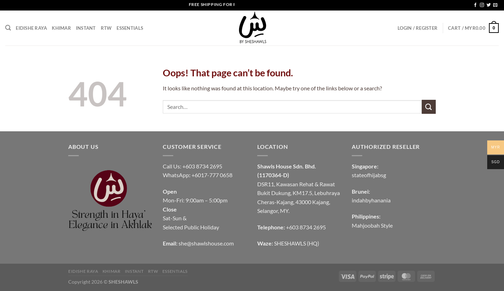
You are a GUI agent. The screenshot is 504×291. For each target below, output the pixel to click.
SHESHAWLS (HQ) (296, 243)
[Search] (8, 28)
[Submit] (429, 106)
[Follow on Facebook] (475, 5)
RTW (106, 28)
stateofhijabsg (369, 175)
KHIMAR (61, 28)
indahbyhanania (371, 200)
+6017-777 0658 (211, 175)
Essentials (130, 28)
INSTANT (86, 28)
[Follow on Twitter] (488, 5)
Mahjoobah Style (372, 225)
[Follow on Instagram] (482, 5)
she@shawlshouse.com (206, 243)
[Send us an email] (495, 5)
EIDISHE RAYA (31, 28)
